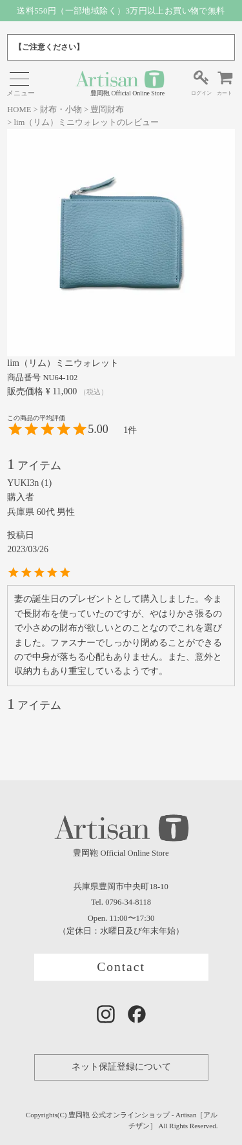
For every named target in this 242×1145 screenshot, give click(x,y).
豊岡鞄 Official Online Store (120, 83)
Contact (121, 967)
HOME (19, 109)
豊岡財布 (107, 109)
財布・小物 (61, 109)
